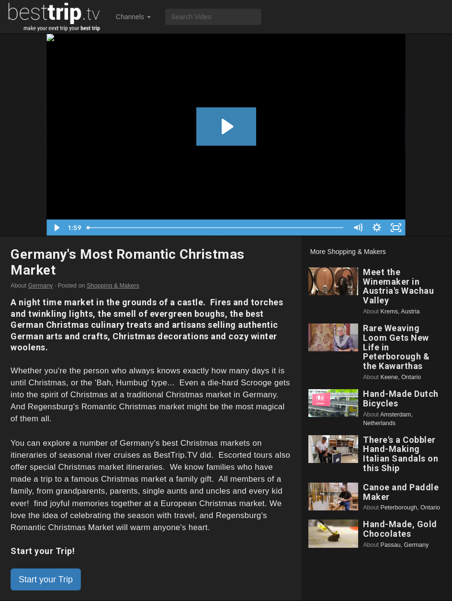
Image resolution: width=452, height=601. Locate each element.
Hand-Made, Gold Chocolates (400, 529)
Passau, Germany (405, 545)
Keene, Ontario (401, 377)
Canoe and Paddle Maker (401, 492)
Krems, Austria (400, 311)
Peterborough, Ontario (411, 507)
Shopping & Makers (113, 285)
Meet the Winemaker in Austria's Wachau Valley (398, 286)
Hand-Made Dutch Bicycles (401, 398)
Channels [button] (133, 17)
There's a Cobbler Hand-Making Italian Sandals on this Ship (400, 454)
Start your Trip (46, 579)
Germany (40, 285)
